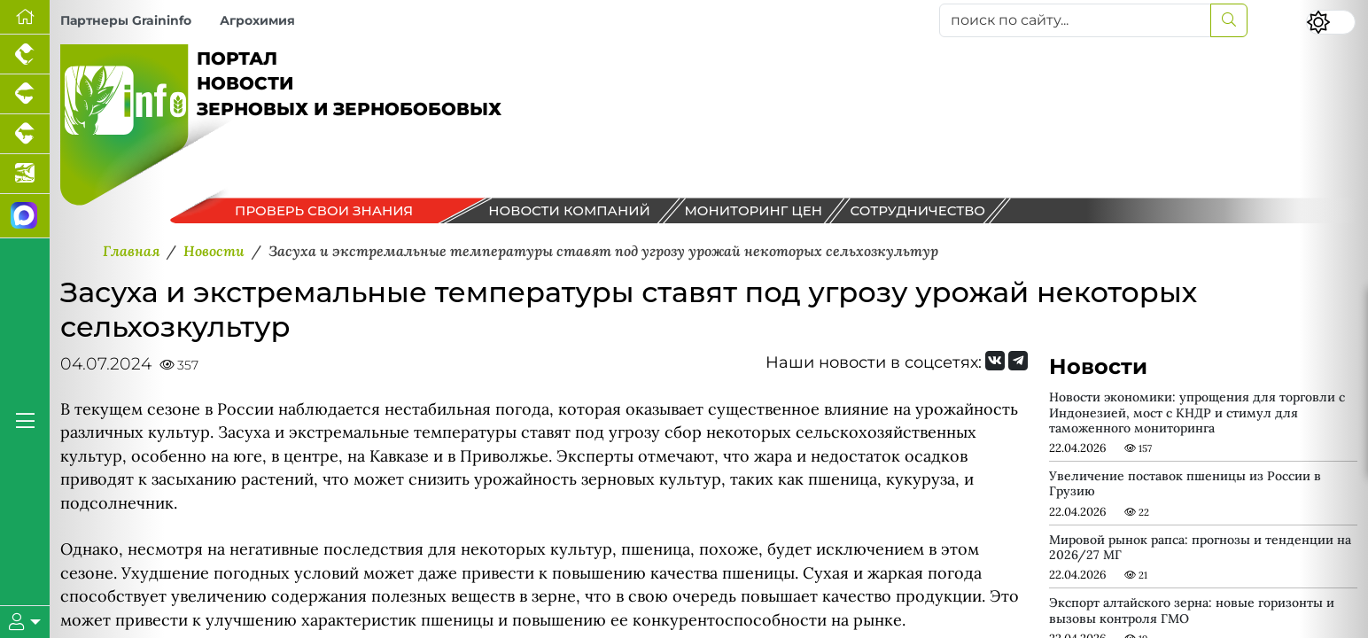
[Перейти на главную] (25, 17)
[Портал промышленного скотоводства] (25, 134)
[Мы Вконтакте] (995, 360)
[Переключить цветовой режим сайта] (1331, 22)
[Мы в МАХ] (25, 216)
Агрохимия (257, 20)
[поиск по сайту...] (1075, 20)
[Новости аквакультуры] (25, 174)
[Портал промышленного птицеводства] (25, 54)
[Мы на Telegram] (1018, 360)
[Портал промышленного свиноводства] (25, 94)
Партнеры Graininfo (125, 20)
